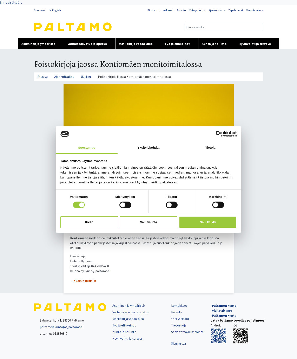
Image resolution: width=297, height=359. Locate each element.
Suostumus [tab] (86, 147)
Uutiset (86, 77)
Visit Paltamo (222, 310)
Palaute (181, 10)
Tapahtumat (236, 10)
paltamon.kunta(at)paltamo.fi (58, 327)
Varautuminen (254, 10)
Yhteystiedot (197, 10)
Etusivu (151, 10)
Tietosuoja (178, 325)
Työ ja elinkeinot (180, 44)
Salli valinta (148, 222)
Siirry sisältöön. (11, 2)
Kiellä (89, 222)
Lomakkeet (166, 10)
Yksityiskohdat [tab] (148, 147)
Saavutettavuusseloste (187, 332)
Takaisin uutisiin (84, 281)
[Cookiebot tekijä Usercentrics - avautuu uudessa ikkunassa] (219, 134)
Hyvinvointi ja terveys (257, 44)
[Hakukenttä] (224, 27)
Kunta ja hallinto (217, 44)
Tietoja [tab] (210, 147)
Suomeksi (40, 10)
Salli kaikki (208, 222)
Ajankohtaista (217, 10)
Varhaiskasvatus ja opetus (89, 44)
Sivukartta (178, 343)
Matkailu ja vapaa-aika (138, 44)
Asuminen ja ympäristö (40, 44)
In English (55, 10)
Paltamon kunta (224, 305)
